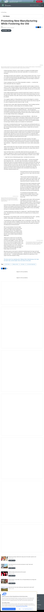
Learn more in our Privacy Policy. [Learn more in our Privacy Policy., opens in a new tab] (21, 606)
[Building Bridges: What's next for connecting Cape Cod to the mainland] (22, 458)
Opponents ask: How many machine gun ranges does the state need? (21, 587)
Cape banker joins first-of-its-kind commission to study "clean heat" (20, 564)
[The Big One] (22, 414)
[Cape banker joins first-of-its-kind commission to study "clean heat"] (4, 566)
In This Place (3, 12)
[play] (3, 5)
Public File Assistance (37, 604)
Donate (39, 1)
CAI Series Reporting (31, 264)
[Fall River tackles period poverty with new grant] (4, 573)
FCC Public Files (36, 607)
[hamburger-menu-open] (3, 2)
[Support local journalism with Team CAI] (22, 293)
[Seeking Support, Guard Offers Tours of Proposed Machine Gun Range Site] (4, 581)
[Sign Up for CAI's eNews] (22, 371)
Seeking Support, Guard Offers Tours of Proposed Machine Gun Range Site (22, 579)
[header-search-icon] (35, 2)
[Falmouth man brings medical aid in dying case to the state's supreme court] (4, 558)
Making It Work (15, 264)
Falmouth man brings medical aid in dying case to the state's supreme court (22, 556)
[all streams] (42, 5)
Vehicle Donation (36, 600)
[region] (19, 601)
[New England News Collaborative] (22, 501)
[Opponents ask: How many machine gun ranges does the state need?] (4, 589)
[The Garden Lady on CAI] (22, 327)
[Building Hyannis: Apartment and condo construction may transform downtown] (22, 538)
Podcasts (35, 602)
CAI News (6, 16)
